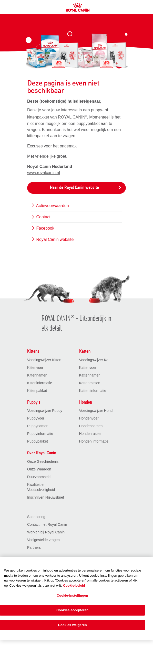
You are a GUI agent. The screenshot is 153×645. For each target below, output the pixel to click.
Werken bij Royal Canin (46, 532)
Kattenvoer (88, 367)
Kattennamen (89, 375)
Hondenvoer (89, 418)
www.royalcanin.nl (43, 172)
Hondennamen (91, 426)
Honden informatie (93, 441)
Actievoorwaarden (50, 205)
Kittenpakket (37, 391)
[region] (76, 598)
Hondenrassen (91, 434)
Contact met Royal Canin (47, 524)
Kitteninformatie (39, 383)
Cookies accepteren (72, 610)
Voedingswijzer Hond (96, 410)
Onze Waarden (39, 469)
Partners (34, 547)
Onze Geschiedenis (42, 461)
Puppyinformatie (40, 434)
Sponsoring (36, 517)
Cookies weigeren (72, 625)
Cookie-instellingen (72, 595)
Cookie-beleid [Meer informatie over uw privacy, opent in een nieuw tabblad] (74, 585)
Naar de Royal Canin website (85, 188)
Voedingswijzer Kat (94, 360)
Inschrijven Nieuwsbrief (45, 497)
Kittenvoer (35, 367)
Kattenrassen (89, 383)
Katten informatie (92, 391)
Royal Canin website (52, 239)
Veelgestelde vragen (43, 540)
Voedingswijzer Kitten (44, 360)
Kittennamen (37, 375)
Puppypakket (37, 441)
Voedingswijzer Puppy (44, 410)
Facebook (42, 228)
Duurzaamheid (38, 477)
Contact (40, 217)
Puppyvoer (35, 418)
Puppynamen (37, 426)
